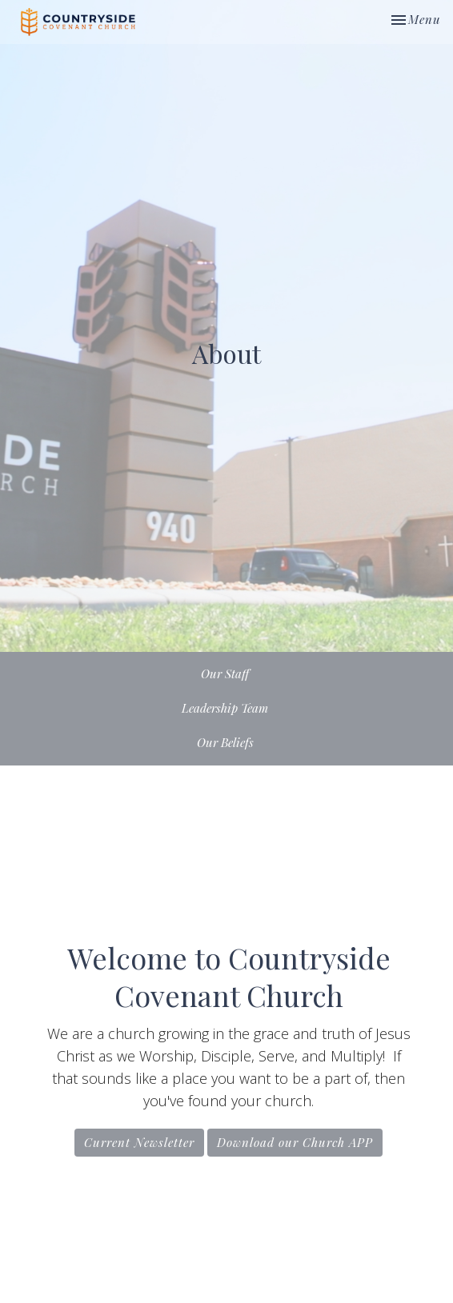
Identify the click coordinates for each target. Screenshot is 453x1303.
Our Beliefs (225, 742)
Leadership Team (225, 708)
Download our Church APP (295, 1142)
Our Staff (225, 673)
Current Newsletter (139, 1142)
